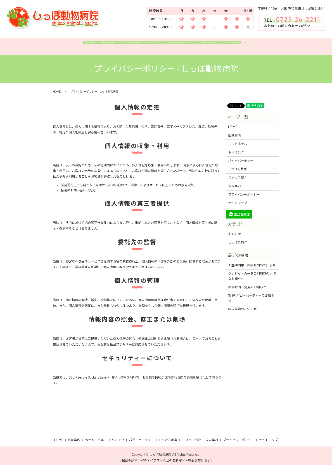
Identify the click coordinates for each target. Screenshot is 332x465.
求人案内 (241, 44)
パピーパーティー (183, 44)
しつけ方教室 (237, 165)
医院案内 (102, 44)
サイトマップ (237, 199)
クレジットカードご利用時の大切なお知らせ (252, 272)
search (257, 45)
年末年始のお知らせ (242, 305)
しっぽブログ (237, 239)
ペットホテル (126, 44)
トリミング (153, 44)
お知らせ (234, 230)
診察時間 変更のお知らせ (247, 283)
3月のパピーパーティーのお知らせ (251, 294)
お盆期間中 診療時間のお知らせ (252, 261)
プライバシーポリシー (244, 191)
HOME (82, 44)
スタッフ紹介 (215, 44)
